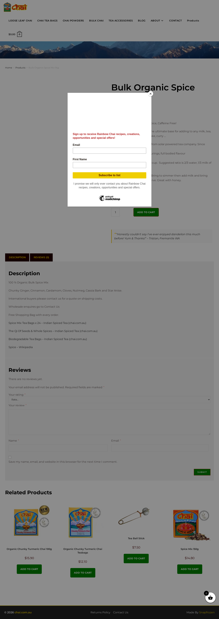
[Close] (150, 93)
